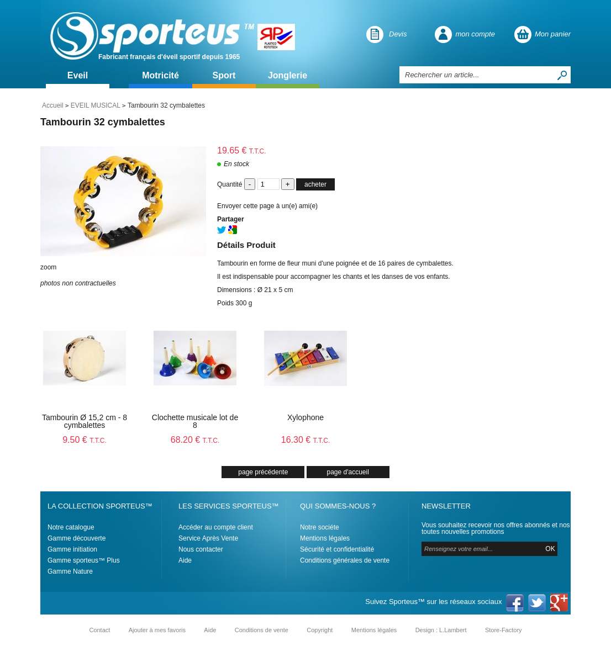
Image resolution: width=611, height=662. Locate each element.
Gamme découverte (77, 538)
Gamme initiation (72, 549)
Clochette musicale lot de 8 (195, 421)
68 (195, 439)
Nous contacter (200, 549)
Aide (185, 560)
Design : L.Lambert (441, 630)
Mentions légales (325, 538)
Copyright (320, 630)
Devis (398, 34)
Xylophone (305, 417)
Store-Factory (503, 630)
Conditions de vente (261, 630)
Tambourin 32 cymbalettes (102, 122)
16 (305, 439)
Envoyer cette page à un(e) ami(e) (267, 206)
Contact (99, 630)
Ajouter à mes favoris (157, 630)
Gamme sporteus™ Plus (84, 560)
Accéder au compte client (215, 527)
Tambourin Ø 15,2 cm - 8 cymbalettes (84, 421)
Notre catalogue (71, 527)
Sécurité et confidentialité (337, 549)
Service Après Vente (208, 538)
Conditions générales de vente (344, 560)
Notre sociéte (319, 527)
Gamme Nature (70, 571)
